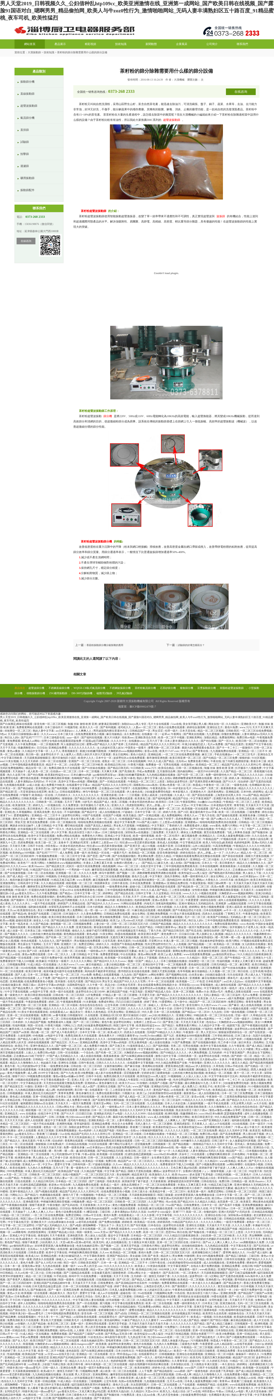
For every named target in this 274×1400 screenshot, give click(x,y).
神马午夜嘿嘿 (107, 873)
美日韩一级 (33, 754)
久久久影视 (181, 907)
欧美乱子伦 (22, 1045)
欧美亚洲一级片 (197, 1191)
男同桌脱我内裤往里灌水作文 (110, 730)
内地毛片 (149, 903)
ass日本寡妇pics (65, 730)
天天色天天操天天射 (38, 900)
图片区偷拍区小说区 (64, 757)
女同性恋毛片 (13, 1391)
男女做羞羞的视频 (173, 1106)
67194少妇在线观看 (75, 1337)
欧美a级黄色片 (180, 859)
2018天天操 (227, 879)
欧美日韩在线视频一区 (86, 1096)
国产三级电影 (97, 1181)
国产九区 (123, 1029)
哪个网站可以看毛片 (121, 1144)
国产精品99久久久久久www (103, 903)
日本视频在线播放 (154, 1134)
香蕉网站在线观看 (153, 1066)
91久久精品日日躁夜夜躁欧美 (254, 954)
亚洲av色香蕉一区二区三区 (175, 785)
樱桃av (200, 879)
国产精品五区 (59, 1042)
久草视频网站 (24, 812)
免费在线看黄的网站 (226, 923)
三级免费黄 (254, 812)
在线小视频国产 (72, 1174)
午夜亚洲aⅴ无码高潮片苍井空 (114, 1137)
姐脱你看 (265, 798)
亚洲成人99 (92, 998)
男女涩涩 (158, 730)
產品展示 (60, 44)
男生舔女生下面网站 (30, 944)
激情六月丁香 (71, 1195)
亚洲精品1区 (133, 1012)
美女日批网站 (121, 754)
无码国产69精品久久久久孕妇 (164, 1032)
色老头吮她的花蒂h (87, 1245)
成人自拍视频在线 (110, 812)
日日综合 (42, 747)
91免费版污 (171, 1327)
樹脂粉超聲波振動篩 (232, 688)
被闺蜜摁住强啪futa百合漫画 (37, 1103)
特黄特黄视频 (143, 1059)
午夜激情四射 (151, 1239)
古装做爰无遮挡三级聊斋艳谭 (91, 937)
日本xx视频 (147, 896)
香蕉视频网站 (52, 798)
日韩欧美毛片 (72, 1320)
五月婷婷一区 (213, 1147)
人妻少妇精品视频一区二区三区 (122, 964)
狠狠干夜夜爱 (179, 968)
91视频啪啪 (175, 1076)
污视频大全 (129, 1093)
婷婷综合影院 (209, 900)
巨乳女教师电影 (138, 1042)
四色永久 (86, 876)
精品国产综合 (181, 798)
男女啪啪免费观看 (111, 917)
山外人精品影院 (202, 846)
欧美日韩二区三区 (136, 1150)
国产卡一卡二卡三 (227, 747)
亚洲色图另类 (31, 1201)
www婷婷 (166, 1320)
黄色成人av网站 (31, 741)
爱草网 (227, 1252)
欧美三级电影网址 (231, 1367)
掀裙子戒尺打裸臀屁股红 (101, 930)
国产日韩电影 (8, 1039)
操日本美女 (245, 1042)
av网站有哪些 (156, 974)
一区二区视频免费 (49, 744)
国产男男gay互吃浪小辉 (119, 1333)
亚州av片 (166, 1005)
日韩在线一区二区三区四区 (69, 995)
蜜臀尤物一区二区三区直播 (164, 747)
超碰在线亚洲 (24, 920)
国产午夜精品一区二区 (238, 957)
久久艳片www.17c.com (71, 964)
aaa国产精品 (118, 1218)
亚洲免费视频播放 (118, 1127)
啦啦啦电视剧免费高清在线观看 (218, 822)
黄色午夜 (107, 1022)
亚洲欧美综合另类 (146, 737)
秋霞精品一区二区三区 (151, 1205)
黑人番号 (111, 1377)
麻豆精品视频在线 (93, 957)
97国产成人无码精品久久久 (197, 869)
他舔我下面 (234, 1025)
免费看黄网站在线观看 (30, 727)
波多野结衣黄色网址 (120, 1344)
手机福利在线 (30, 1100)
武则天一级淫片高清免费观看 (83, 866)
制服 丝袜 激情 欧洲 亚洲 (83, 724)
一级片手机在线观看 (44, 903)
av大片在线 (261, 1103)
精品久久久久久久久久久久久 (255, 788)
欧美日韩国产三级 (41, 1340)
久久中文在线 (229, 859)
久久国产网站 (156, 1201)
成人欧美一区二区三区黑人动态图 (175, 896)
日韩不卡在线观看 (208, 1367)
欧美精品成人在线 (247, 798)
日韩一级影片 (53, 849)
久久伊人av (233, 852)
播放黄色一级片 (188, 1269)
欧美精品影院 (252, 907)
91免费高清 (128, 1394)
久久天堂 (242, 1235)
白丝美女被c (196, 974)
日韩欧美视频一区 (32, 798)
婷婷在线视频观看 (39, 1042)
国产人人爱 (98, 1106)
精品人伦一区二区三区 (254, 852)
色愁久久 (98, 968)
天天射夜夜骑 (158, 1181)
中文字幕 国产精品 (115, 1171)
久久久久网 (86, 900)
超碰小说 (135, 886)
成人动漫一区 (15, 930)
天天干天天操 (8, 747)
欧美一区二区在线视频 (232, 812)
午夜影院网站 (188, 802)
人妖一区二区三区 (237, 1171)
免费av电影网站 (205, 1018)
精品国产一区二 (235, 1150)
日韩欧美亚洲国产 (89, 1262)
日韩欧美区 (232, 730)
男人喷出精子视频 (254, 1134)
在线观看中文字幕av (79, 785)
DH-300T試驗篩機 (81, 693)
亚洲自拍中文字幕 (153, 964)
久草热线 (218, 1066)
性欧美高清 (114, 1181)
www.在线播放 (28, 1113)
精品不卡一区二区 (57, 764)
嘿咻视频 (92, 781)
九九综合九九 (47, 940)
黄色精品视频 (255, 1144)
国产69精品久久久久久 (174, 1052)
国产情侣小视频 (32, 1008)
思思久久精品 (163, 856)
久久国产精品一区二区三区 (236, 771)
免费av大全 (202, 991)
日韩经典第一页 (187, 1056)
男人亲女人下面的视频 (208, 1249)
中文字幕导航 (164, 1215)
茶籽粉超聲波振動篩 (93, 211)
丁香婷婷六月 (175, 825)
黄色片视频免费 (16, 1073)
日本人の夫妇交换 (176, 1103)
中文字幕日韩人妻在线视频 (89, 1300)
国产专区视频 (124, 859)
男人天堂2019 (53, 808)
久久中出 (10, 1239)
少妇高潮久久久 (229, 947)
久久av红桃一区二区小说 (30, 1272)
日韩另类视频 (62, 930)
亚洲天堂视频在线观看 (183, 998)
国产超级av (85, 968)
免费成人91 (109, 1388)
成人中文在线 (261, 1320)
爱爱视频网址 (22, 815)
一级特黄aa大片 (97, 951)
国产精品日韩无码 (118, 768)
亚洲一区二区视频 (184, 991)
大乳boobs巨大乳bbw (131, 1018)
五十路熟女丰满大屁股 (221, 1069)
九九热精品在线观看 (217, 1245)
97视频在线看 (229, 839)
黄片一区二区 (242, 1073)
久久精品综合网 (86, 1059)
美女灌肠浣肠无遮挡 (238, 886)
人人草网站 (263, 829)
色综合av (211, 1022)
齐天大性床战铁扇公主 (82, 1137)
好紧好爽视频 (8, 829)
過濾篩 (24, 166)
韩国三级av (30, 984)
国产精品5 (168, 1025)
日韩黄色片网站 (181, 1117)
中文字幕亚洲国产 (201, 798)
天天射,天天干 (70, 839)
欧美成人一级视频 (202, 1316)
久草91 (221, 1337)
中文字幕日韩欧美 (12, 757)
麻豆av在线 (163, 1049)
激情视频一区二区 (61, 923)
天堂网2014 (155, 940)
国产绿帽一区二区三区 (69, 1045)
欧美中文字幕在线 (57, 1252)
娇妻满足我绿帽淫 (109, 724)
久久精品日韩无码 (250, 1178)
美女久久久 (247, 947)
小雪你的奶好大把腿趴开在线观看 (210, 1239)
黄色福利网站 (112, 1320)
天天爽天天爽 (109, 771)
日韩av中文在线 (92, 1215)
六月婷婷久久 (63, 795)
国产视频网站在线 (177, 974)
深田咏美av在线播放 (137, 832)
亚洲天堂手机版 (130, 1245)
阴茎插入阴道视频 (190, 1029)
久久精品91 (233, 724)
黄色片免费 (27, 1262)
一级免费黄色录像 (118, 886)
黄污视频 (191, 1089)
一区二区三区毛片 (245, 754)
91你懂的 (142, 1083)
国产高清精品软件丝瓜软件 (132, 1283)
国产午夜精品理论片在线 (187, 910)
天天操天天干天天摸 (258, 805)
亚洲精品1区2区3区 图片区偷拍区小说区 (124, 1015)
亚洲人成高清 (150, 795)
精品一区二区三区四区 (100, 1201)
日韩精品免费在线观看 (117, 913)
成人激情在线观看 (226, 984)
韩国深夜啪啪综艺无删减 (123, 951)
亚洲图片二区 (69, 944)
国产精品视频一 (182, 1144)
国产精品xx (66, 893)
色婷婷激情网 (142, 900)
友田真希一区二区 (50, 951)
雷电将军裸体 (114, 1340)
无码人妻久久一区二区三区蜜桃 (154, 1123)
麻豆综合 (5, 886)
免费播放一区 (154, 764)
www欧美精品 (228, 1161)
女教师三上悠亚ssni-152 (104, 842)
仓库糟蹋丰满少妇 (260, 785)
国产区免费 (7, 1079)
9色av (3, 734)
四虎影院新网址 (136, 805)
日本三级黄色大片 (77, 1394)
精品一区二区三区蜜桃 (28, 1327)
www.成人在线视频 (159, 1117)
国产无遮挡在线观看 (232, 1276)
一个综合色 (87, 1052)
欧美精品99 (242, 879)
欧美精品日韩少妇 (116, 764)
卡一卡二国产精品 (61, 1316)
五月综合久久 (161, 1059)
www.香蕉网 (84, 879)
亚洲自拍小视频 (252, 1110)
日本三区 (173, 802)
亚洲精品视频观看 (133, 839)
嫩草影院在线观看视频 (105, 869)
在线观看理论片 (108, 1316)
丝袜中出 (196, 1242)
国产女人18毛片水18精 (49, 1262)
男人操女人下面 (252, 873)
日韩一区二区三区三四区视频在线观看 (157, 1140)
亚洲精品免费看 (58, 747)
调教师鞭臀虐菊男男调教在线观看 (193, 778)
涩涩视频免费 (132, 1073)
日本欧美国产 (214, 981)
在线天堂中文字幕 (151, 866)
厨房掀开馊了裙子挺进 (212, 1167)
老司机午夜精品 (77, 1120)
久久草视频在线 (55, 1161)
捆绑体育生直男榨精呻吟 (42, 886)
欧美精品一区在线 (43, 795)
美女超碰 (135, 1256)
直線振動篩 (27, 93)
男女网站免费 (146, 856)
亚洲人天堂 (78, 1079)
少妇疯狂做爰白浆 (216, 974)
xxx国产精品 (235, 1157)
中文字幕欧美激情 (95, 1256)
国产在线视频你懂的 (124, 856)
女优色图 (142, 1208)
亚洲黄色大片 (198, 791)
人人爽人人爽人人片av (240, 1167)
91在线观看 (198, 1154)
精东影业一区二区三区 (102, 988)
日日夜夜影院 (183, 846)
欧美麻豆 (41, 961)
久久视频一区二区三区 (222, 971)
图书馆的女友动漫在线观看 (134, 971)
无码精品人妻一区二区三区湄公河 (250, 917)
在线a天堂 (179, 1005)
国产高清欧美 (127, 771)
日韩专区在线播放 (235, 1198)
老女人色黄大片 (248, 988)
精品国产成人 (102, 802)
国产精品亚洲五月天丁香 (120, 1269)
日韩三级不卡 (220, 1140)
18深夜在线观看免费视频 (121, 1357)
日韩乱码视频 (223, 1174)
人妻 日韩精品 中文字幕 (49, 825)
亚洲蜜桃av (192, 822)
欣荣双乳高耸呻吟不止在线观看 (67, 907)
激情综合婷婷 (212, 930)
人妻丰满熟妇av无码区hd (30, 781)
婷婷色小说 (159, 1367)
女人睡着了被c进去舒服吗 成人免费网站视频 (54, 1388)
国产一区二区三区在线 (121, 1178)
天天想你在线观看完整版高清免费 (63, 1083)
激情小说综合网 (259, 839)
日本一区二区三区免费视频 (237, 1093)
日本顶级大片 (71, 913)
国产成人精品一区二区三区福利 (26, 876)
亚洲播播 (195, 978)
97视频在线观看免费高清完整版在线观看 (197, 856)
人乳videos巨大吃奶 (132, 920)
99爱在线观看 (219, 1296)
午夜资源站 (236, 1059)
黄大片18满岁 (112, 737)
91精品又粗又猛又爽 (63, 879)
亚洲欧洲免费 (228, 1293)
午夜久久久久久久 (250, 951)
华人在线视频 (13, 1164)
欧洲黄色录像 (248, 815)
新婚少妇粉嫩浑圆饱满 (93, 751)
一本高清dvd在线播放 (144, 1198)
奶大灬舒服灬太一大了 (160, 805)
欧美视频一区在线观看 (195, 808)
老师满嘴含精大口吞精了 (219, 1127)
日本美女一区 (8, 788)
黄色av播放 (14, 751)
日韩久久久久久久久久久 (111, 1062)
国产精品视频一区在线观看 (16, 957)
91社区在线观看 (9, 1103)
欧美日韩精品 (260, 964)
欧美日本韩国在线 (261, 879)
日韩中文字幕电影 (257, 1296)
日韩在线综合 (113, 896)
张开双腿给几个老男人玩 (95, 805)
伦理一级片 (172, 730)
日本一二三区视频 (129, 795)
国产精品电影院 (163, 1371)
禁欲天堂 (20, 822)
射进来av (54, 1184)
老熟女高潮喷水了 (132, 1184)
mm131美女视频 (9, 761)
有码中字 (74, 1276)
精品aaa (189, 1066)
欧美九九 (24, 1289)
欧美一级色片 (229, 988)
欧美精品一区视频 (93, 1161)
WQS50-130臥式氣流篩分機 (90, 688)
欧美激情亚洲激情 (209, 951)
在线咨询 (240, 92)
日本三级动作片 (54, 727)
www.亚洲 (120, 778)
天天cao (11, 910)
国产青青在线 (200, 751)
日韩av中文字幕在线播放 (212, 1008)
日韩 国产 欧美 (150, 1256)
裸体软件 (251, 1262)
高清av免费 (218, 886)
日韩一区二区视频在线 (189, 768)
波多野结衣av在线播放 (153, 988)
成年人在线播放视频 (256, 1113)
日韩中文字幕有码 (185, 1008)
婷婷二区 (137, 968)
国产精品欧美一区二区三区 (194, 886)
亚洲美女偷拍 (182, 1388)
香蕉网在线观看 (74, 1140)
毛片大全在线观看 (159, 724)
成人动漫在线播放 (160, 1042)
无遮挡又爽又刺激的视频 (125, 937)
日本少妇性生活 (125, 1350)
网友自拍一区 (216, 724)
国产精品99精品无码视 (110, 1150)
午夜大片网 (44, 1140)
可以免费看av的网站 (150, 1306)
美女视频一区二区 (246, 1089)
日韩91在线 (245, 1147)
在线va (265, 1120)
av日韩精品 (243, 1069)
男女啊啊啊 (53, 1049)
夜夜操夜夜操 (111, 1056)
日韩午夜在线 (120, 883)
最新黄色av (190, 1093)
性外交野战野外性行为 (158, 944)
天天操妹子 (19, 771)
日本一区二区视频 (89, 771)
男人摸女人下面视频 (145, 957)
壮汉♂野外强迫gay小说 (123, 1354)
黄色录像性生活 (108, 1083)
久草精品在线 (77, 903)
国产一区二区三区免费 (258, 1195)
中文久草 (257, 1073)
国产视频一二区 (126, 873)
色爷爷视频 (184, 971)
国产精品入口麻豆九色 (155, 862)
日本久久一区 (210, 862)
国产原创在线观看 (203, 795)
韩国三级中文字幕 (124, 1025)
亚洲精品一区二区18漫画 (205, 859)
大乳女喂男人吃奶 (242, 1103)
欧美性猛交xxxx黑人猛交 (193, 873)
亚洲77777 (179, 1211)
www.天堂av (182, 805)
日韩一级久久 (51, 1367)
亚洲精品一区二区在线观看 (34, 832)
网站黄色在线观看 (263, 1201)
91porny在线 (266, 1330)
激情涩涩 (43, 1357)
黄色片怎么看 (20, 818)
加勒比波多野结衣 (177, 781)
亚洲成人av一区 (31, 1164)
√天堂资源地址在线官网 (33, 791)
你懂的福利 (210, 1211)
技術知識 (120, 44)
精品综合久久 (247, 1228)
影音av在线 (151, 751)
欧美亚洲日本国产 (149, 934)
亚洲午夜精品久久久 (42, 1045)
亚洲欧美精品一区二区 (102, 1120)
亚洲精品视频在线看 (93, 886)
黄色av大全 (267, 1256)
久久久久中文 (119, 741)
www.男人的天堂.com (12, 1228)
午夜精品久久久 (62, 988)
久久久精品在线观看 (53, 883)
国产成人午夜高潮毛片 (223, 808)
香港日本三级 (258, 761)
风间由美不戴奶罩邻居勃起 (101, 971)
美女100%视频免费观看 (210, 1256)
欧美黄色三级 (143, 798)
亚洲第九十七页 (262, 957)
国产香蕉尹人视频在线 (20, 1279)
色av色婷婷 (85, 1130)
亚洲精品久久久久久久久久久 (151, 1167)
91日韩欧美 (137, 768)
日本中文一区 (104, 757)
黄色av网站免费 (147, 954)
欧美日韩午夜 (34, 971)
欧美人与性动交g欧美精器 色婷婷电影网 (226, 842)
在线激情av (188, 764)
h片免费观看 (94, 995)
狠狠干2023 (19, 1076)
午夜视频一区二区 (258, 1154)
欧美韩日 (161, 802)
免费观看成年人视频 (196, 825)
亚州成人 (240, 1144)
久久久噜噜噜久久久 (220, 1106)
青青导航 (239, 805)
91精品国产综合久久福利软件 (47, 869)
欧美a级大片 (115, 1032)
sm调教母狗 (19, 1232)
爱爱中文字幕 (63, 1164)
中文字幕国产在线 (18, 869)
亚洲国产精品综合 (118, 1256)
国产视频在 (190, 1120)
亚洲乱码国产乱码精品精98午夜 (149, 1039)
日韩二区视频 (247, 808)
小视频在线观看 (208, 893)
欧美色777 (24, 862)
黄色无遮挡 (124, 940)
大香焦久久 (7, 849)
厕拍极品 (201, 1069)
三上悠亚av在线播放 (171, 822)
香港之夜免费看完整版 (257, 1283)
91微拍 (29, 1086)
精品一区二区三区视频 (211, 730)
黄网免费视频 (18, 1388)
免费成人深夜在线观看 (238, 991)
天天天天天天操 (14, 1120)
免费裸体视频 (59, 1333)
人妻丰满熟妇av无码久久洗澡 (134, 1120)
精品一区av (163, 859)
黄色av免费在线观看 (34, 954)
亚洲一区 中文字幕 (105, 1239)
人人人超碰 (232, 876)
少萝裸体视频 (153, 1388)
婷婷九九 (38, 805)
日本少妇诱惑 (41, 1347)
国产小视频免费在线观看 (211, 1164)
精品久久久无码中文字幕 (234, 1130)
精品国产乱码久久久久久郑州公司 (160, 744)
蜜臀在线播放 (137, 1310)
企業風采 (181, 44)
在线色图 (182, 1377)
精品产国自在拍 (167, 947)
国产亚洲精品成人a (61, 1377)
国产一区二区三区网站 (86, 1022)
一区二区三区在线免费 (204, 1130)
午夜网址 (176, 734)
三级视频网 (96, 1381)
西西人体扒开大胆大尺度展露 (94, 754)
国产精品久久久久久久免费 (58, 927)
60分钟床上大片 (142, 1089)
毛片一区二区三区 (195, 917)
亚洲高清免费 (42, 812)
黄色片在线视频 (143, 1344)
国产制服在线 (192, 862)
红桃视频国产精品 (130, 818)
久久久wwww (49, 734)
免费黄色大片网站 (93, 835)
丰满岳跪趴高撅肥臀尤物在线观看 (58, 1069)
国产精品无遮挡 (234, 744)
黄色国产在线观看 (39, 913)
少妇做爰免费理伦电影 (158, 791)
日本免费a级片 (56, 1144)
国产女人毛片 (20, 1340)
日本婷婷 (18, 1022)
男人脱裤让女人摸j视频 (210, 934)
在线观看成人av (59, 1012)
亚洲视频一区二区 (66, 873)
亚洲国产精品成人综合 (158, 991)
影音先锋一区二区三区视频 (50, 724)
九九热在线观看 (52, 1266)
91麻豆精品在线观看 (144, 910)
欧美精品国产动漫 (69, 1171)
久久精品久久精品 (206, 1201)
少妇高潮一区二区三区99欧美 (86, 764)
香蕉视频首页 (70, 751)
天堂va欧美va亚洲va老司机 (174, 849)
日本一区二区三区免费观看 (205, 968)
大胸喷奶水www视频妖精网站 (125, 751)
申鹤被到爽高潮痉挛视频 (55, 778)
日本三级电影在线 (55, 737)
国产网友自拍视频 (194, 734)
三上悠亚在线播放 (180, 890)
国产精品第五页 (55, 866)
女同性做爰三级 (213, 1218)
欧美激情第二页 (22, 805)
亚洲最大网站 (184, 1015)
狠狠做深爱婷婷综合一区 (233, 1032)
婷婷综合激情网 (196, 727)
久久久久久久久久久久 (82, 747)
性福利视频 (224, 961)
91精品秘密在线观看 (66, 1110)
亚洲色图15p (43, 788)
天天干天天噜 (121, 1276)
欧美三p (54, 791)
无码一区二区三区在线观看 (129, 1103)
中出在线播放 (128, 954)
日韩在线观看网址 (71, 791)
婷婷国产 (63, 903)
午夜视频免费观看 (47, 856)
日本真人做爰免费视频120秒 (234, 835)
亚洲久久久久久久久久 (217, 1062)
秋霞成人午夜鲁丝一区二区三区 (211, 785)
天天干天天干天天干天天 (246, 1239)
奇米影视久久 (181, 791)
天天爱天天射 (147, 995)
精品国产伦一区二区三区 (159, 1330)
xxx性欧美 (34, 1364)
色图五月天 (187, 1249)
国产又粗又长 (117, 1045)
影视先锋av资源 (31, 1266)
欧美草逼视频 (179, 937)
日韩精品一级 (84, 947)
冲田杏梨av (52, 846)
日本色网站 (239, 1154)
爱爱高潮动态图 (174, 1066)
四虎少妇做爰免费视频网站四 (94, 1025)
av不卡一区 (230, 910)
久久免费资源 (71, 805)
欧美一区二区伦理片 (168, 835)
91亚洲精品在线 (9, 1218)
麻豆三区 (207, 754)
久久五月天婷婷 (29, 761)
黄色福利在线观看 (199, 964)
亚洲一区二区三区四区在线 (173, 1242)
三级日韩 (56, 913)
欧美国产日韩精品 (218, 917)
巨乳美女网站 (102, 947)
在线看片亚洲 (165, 846)
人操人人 (31, 1052)
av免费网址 (13, 798)
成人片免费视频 (121, 978)
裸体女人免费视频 (192, 832)
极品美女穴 (77, 1012)
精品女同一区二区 (36, 768)
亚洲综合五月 (215, 727)
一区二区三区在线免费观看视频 (182, 754)
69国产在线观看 (92, 815)
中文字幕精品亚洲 (191, 842)
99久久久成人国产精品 (161, 761)
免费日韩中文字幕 (222, 849)
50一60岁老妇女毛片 (180, 788)
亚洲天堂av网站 (102, 1103)
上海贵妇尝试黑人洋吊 (228, 795)
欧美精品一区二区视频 (142, 852)
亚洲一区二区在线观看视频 (23, 1015)
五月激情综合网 (166, 771)
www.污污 (245, 727)
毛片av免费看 (215, 744)
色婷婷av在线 (202, 1198)
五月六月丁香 (155, 741)
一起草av (164, 734)
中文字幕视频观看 (188, 947)
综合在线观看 (156, 1113)
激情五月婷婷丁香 (160, 1276)
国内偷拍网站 (185, 771)
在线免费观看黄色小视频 (90, 734)
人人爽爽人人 (84, 730)
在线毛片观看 (75, 981)
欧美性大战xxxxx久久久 (155, 937)
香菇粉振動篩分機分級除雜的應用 (104, 645)
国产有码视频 (108, 727)
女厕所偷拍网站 (113, 1066)
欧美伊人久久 (86, 757)
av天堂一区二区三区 (16, 1174)
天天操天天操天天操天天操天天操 (253, 883)
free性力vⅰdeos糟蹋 (151, 1035)
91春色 (131, 778)
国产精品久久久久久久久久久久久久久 (179, 995)
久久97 (261, 1228)
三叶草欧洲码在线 (223, 1035)
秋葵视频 (138, 1188)
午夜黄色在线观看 (183, 1289)
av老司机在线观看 (87, 1222)
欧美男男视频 (72, 957)
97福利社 (207, 1029)
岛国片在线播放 (262, 1035)
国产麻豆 (82, 859)
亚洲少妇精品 (263, 893)
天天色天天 (62, 1103)
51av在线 (176, 724)
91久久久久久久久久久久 (189, 1215)
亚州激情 (60, 981)
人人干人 (55, 751)
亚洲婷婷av (91, 1083)
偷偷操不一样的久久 (248, 1354)
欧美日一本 (225, 1289)
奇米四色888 (257, 1347)
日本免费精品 (42, 1218)
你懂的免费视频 (230, 734)
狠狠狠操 (67, 798)
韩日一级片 (77, 998)
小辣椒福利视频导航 (151, 1130)
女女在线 (5, 988)
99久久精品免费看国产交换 (171, 1062)
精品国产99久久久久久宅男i (130, 981)
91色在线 (180, 1293)
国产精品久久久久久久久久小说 (240, 930)
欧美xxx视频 (7, 920)
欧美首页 (255, 1130)
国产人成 (20, 974)
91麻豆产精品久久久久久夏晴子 (141, 1320)
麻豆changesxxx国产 (97, 1218)
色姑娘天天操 (49, 1062)
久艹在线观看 (187, 1384)
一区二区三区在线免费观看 (160, 1184)
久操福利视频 (196, 1103)
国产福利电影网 (162, 798)
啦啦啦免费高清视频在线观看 (95, 822)
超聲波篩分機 (36, 688)
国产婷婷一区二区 (242, 1056)
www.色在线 (247, 923)
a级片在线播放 (84, 1398)
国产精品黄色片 (233, 1283)
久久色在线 (140, 1137)
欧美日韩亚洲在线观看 (62, 917)
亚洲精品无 (11, 1113)
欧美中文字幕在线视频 (41, 835)
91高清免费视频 (222, 846)
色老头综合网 (74, 829)
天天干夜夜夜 (58, 1235)
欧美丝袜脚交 (110, 1096)
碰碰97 (205, 1320)
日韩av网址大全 (65, 1106)
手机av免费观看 (146, 771)
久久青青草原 (180, 1361)
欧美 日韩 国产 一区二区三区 (186, 1039)
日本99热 (246, 791)
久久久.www (178, 957)
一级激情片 (246, 747)
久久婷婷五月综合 (83, 1296)
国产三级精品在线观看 (77, 1272)
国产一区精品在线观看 (113, 781)
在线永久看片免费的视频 (205, 1266)
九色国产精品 (145, 927)
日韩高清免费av (124, 1059)
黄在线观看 (34, 927)
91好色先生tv (95, 1337)
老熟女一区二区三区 (114, 761)
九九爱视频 (213, 734)
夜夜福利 (43, 1235)
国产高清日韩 (171, 1272)
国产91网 (105, 856)
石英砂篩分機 (168, 688)
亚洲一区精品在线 (15, 1330)
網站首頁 (29, 44)
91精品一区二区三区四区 (16, 1215)
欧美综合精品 (166, 768)
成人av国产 (89, 1086)
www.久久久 (190, 893)
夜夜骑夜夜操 (229, 788)
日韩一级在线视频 (235, 1012)
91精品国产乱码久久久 (185, 1222)
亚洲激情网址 (8, 883)
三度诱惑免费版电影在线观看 (158, 886)
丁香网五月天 (250, 818)
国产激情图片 (64, 940)
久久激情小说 (65, 1029)
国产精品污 (32, 1195)
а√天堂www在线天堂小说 (60, 1354)
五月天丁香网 (72, 802)
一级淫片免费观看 (81, 1103)
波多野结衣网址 (71, 815)
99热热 (166, 968)
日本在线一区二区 (190, 1327)
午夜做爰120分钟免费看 (83, 788)
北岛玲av (181, 761)
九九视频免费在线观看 (223, 751)
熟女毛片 (73, 1293)
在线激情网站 (140, 788)
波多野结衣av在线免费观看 (129, 757)
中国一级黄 (158, 1178)
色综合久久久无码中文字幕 (135, 1110)
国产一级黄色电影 (198, 1371)
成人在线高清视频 (252, 1005)
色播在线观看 (186, 1069)
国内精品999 (174, 879)
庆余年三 (243, 839)
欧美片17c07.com (169, 751)
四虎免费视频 (184, 818)
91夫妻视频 (90, 1001)
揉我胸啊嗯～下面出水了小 (99, 1225)
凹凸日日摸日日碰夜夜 (129, 1001)
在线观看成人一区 (129, 1215)
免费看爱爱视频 (109, 954)
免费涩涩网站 (87, 944)
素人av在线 (14, 954)
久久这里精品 (161, 893)
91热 (221, 1310)
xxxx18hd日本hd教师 (211, 1113)
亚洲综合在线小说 (216, 1215)
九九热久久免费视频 (40, 1167)
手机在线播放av (223, 754)
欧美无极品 (130, 815)
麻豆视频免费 (190, 835)
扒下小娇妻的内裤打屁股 (101, 1079)
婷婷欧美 (127, 1222)
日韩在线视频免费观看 (55, 998)
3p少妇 (22, 951)
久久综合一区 (8, 1198)
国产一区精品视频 (149, 815)
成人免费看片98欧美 (53, 785)
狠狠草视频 (218, 1171)
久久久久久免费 (88, 873)
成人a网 (32, 1073)
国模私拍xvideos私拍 (145, 785)
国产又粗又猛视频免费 (242, 1272)
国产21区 (183, 812)
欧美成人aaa (230, 1147)
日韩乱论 (160, 1300)
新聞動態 (151, 44)
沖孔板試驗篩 (124, 693)
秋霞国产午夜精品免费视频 (127, 944)
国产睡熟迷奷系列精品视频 (225, 873)
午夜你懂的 (196, 1062)
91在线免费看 (183, 1208)
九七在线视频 (155, 1103)
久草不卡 (216, 1083)
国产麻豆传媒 (82, 1029)
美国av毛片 (217, 991)
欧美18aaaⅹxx (37, 866)
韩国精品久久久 (251, 778)
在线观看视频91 (27, 1316)
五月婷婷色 (132, 744)
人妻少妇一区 (102, 923)
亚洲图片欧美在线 (224, 798)
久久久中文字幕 (27, 1350)
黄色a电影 (92, 934)
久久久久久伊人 (21, 903)
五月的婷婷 (216, 1052)
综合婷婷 (243, 781)
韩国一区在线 (36, 1025)
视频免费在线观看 (78, 1269)
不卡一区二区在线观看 (161, 981)
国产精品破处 (26, 788)
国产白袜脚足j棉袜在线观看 (16, 724)
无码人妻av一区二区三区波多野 (73, 1178)
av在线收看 (178, 1089)
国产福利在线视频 (92, 737)
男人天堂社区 (83, 1374)
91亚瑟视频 (95, 1394)
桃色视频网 (109, 866)
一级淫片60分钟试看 (207, 771)
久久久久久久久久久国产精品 (40, 1306)
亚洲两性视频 (65, 1123)
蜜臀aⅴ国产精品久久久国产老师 (105, 744)
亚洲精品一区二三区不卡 (253, 751)
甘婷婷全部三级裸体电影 (156, 1073)
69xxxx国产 (200, 788)
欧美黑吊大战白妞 (119, 1391)
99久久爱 (147, 1012)
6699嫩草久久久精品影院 (196, 1140)
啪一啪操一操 (184, 1147)
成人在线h (165, 778)
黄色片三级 (221, 778)
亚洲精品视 (155, 754)
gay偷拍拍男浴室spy (105, 774)
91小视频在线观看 (239, 1008)
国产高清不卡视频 (230, 1205)
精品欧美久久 (58, 1293)
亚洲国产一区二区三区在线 (84, 761)
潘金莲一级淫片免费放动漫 (194, 927)
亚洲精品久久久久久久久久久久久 (35, 1106)
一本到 (77, 1086)
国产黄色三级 (171, 1022)
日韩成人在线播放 (11, 1286)
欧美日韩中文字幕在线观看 (31, 1150)
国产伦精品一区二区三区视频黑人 (83, 849)
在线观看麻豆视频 (172, 917)
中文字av (186, 751)
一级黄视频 (14, 1208)
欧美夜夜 (101, 1344)
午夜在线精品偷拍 (125, 1306)
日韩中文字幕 (143, 893)
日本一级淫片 (100, 1069)
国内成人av (166, 1350)
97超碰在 (128, 812)
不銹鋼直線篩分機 (59, 688)
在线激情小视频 (254, 1164)
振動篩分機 (27, 81)
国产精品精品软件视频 (64, 920)
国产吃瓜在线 (194, 930)
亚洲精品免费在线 (178, 883)
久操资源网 (259, 886)
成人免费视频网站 (172, 815)
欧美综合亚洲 (78, 1157)
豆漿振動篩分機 (206, 688)
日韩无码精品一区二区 (224, 964)
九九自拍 (126, 974)
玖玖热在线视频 (223, 1316)
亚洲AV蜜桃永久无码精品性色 (196, 903)
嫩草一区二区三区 (170, 808)
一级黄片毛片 (119, 852)
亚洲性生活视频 (67, 1062)
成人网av (173, 839)
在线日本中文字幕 (49, 1113)
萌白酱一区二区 (40, 1032)
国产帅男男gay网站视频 (240, 1137)
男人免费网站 (75, 910)
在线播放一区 (150, 734)
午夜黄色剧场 (158, 788)
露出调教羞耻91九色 (197, 1083)
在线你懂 (63, 1249)
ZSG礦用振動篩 (58, 693)
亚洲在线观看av (44, 1269)
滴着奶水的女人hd (125, 927)
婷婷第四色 (164, 1222)
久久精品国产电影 (249, 910)
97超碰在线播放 (102, 1164)
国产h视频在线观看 (47, 1191)
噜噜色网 (77, 1208)
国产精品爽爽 (70, 1228)
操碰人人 (154, 1005)
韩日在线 (243, 971)
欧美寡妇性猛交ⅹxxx (57, 774)
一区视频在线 (53, 805)
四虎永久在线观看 (213, 913)
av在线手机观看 (243, 1344)
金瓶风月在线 (97, 1018)
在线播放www (137, 741)
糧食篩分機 (186, 688)
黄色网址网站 (65, 896)
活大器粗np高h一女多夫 (214, 1059)
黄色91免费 (232, 727)
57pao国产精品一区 (142, 998)
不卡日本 (51, 781)
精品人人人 (152, 961)
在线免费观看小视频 (236, 1374)
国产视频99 (18, 900)
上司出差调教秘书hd (104, 1029)
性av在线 (171, 1201)
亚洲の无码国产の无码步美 (234, 1211)
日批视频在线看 (85, 1279)
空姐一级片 (242, 1015)
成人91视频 (149, 846)
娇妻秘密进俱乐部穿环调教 (184, 1181)
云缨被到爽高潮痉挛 (219, 1154)
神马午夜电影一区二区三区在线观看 (104, 791)
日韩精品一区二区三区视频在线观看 (54, 1059)
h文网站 (214, 1276)
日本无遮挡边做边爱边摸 (47, 1286)
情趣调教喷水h (27, 747)
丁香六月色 (155, 930)
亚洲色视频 (16, 981)
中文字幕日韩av (200, 805)
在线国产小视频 (112, 815)
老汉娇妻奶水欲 (263, 1215)
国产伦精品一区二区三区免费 (220, 757)
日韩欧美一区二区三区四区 (45, 1174)
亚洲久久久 (118, 805)
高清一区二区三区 (154, 1232)
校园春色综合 (236, 1313)
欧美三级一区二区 (46, 842)
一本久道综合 (227, 1364)
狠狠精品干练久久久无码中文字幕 (213, 1144)
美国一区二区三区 (213, 957)
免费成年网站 (8, 862)
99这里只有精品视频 (177, 1333)
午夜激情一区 (191, 1032)
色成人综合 (179, 1391)
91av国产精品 (251, 795)
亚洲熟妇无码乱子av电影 (166, 1086)
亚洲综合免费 (68, 1367)
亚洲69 (31, 1330)
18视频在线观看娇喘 (27, 1079)
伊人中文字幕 (59, 832)
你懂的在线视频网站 (158, 1361)
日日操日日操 (187, 934)
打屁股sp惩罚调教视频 (96, 741)
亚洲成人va (6, 978)
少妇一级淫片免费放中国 (48, 957)
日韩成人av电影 (234, 1391)
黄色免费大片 (169, 934)
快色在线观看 (29, 940)
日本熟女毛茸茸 (126, 984)
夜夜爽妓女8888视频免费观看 (80, 808)
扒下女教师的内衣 (103, 778)
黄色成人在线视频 (168, 842)
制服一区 (50, 1029)
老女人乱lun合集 (146, 1394)
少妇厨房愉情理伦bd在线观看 (164, 1093)
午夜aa (239, 1127)
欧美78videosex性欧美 (101, 859)
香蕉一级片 (230, 1249)
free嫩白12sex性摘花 (210, 802)
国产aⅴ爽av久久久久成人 (225, 818)
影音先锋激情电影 (168, 852)
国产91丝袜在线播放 (94, 768)
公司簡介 (212, 44)
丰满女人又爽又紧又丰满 (98, 862)
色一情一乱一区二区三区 (65, 974)
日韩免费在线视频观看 (97, 1208)
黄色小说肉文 (138, 754)
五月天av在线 (175, 1381)
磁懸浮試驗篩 (104, 693)
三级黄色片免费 (189, 1344)
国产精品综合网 (257, 1306)
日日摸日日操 (84, 1113)
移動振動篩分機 (36, 693)
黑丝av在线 (83, 1106)
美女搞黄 (68, 1374)
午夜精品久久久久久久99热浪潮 (252, 846)
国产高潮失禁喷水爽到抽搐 (206, 781)
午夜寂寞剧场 (198, 883)
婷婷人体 (234, 778)
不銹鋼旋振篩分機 (120, 688)
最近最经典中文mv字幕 (203, 812)
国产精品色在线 (124, 893)
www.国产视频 (141, 1086)
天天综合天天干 (239, 1347)
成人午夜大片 (252, 1127)
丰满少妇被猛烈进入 (194, 744)
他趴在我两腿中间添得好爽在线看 (100, 839)
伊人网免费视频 (198, 1052)
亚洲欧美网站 (194, 737)
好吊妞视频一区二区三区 (162, 1069)
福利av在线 (66, 1330)
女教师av (260, 1300)
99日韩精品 (100, 1178)
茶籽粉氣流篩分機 (145, 688)
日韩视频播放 (15, 1093)
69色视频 (38, 1035)
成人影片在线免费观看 (108, 1073)
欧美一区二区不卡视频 (171, 737)
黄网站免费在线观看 (121, 798)
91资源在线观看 (157, 1266)
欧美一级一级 (201, 818)
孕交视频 (227, 1279)
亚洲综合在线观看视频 (190, 1354)
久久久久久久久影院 (140, 1008)
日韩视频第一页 (162, 1144)
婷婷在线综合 (188, 852)
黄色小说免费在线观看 (172, 727)
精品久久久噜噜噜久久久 (252, 862)
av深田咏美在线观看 (85, 1316)
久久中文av (104, 1205)
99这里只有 (256, 1171)
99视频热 (51, 876)
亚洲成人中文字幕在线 (118, 835)
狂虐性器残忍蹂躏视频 (138, 1154)
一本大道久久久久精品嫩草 (206, 1283)
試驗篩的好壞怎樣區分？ (191, 645)
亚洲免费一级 (163, 1079)
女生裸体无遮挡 (161, 1157)
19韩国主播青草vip (166, 927)
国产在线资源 (257, 1032)
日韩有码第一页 (82, 1164)
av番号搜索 (59, 1015)
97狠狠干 (25, 795)
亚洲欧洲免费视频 (158, 913)
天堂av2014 (66, 890)
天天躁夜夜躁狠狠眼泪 (37, 757)
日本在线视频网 (137, 761)
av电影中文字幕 (39, 991)
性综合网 (65, 1184)
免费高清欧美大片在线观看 (65, 768)
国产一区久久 (226, 741)
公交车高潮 (109, 940)
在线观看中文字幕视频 (258, 981)
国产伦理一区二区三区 (190, 774)
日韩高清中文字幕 (29, 883)
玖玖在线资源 (235, 974)
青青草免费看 (254, 1001)
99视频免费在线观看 (39, 1076)
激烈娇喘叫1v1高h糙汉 (129, 1330)
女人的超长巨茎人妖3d (110, 747)
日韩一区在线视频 (128, 988)
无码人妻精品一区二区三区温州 (141, 917)
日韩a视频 (6, 1056)
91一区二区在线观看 (12, 971)
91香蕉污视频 (136, 764)
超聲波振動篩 (28, 105)
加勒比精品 (211, 737)
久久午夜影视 (237, 1045)
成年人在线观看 (34, 1120)
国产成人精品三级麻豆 (259, 1045)
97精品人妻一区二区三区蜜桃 (120, 995)
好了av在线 (193, 1391)
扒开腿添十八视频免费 (248, 768)
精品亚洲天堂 (140, 1174)
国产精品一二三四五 (58, 1039)
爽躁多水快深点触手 (22, 825)
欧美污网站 (38, 862)
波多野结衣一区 (199, 1276)
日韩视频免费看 (83, 923)
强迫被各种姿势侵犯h (201, 937)
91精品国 (23, 998)
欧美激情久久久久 (160, 1174)
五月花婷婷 (34, 1310)
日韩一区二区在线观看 (53, 761)
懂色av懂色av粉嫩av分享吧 (69, 1076)
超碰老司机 (180, 920)
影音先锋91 (193, 1005)
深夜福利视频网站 (167, 903)
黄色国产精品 (161, 1089)
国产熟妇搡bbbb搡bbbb (158, 1188)
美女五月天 (122, 1225)
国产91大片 (230, 781)
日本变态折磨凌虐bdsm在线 (158, 1147)
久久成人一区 (182, 795)
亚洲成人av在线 (247, 1377)
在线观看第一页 (99, 1089)
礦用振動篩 (27, 178)
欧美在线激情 (18, 1167)
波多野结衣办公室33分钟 (89, 896)
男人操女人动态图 (96, 1235)
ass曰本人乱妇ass (233, 981)
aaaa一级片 (73, 737)
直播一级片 (80, 852)
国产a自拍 (121, 1313)
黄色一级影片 (38, 818)
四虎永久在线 (200, 1208)
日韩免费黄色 (117, 1069)
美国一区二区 (194, 1211)
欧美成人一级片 (110, 1184)
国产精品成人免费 (149, 1347)
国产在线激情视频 (15, 873)
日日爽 (89, 1239)
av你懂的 (20, 1323)
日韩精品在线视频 (235, 1218)
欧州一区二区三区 (145, 869)
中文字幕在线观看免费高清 (128, 1303)
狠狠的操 (245, 757)
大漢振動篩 (34, 52)
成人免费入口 (190, 1086)
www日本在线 (140, 1228)
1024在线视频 (28, 968)
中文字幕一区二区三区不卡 (256, 825)
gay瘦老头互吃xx (25, 1134)
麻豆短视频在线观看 (214, 978)
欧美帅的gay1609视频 (22, 852)
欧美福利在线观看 (245, 1316)
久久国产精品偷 (39, 923)
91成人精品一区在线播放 (42, 964)
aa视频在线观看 (237, 903)
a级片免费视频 (236, 998)
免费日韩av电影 (246, 737)
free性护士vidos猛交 (160, 1211)
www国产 (190, 1367)
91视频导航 (72, 727)
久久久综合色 (260, 835)
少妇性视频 (166, 795)
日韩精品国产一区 (140, 730)
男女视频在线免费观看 (87, 940)
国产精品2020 (93, 981)
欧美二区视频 (120, 802)
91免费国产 (41, 1361)
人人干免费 (44, 978)
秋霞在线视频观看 (126, 934)
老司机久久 (125, 727)
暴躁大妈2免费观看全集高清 (198, 747)
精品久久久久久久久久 (239, 934)
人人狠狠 (79, 1330)
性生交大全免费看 (123, 1123)
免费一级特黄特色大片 (219, 774)
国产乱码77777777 (32, 737)
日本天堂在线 (188, 730)
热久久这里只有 (16, 774)
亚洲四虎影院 (182, 1123)
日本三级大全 (66, 734)
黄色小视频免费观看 (213, 907)
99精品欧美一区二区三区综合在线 (214, 1015)
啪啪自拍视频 (46, 968)
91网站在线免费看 (132, 903)
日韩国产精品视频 (161, 923)
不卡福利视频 (72, 812)
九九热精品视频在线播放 (161, 774)
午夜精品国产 (211, 839)
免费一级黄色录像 (74, 1147)
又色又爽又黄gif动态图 (184, 1167)
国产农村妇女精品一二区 (119, 849)
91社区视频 (259, 757)
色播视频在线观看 (177, 1178)
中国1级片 (21, 890)
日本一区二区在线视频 (41, 873)
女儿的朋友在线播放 (254, 944)
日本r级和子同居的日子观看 (162, 1249)
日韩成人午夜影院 (128, 1079)
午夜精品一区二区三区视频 (182, 1134)
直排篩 (24, 129)
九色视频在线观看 (15, 785)
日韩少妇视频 (54, 1272)
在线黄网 (222, 1384)
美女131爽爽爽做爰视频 (52, 910)
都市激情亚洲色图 (157, 757)
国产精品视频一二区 (200, 944)
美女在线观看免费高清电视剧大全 (158, 984)
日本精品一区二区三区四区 (72, 1181)
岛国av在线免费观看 (131, 1381)
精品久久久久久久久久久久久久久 (193, 923)
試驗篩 (24, 141)
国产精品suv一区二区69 (196, 1012)
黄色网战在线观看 (74, 934)
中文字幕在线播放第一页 (55, 1079)
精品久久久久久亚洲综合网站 (185, 988)
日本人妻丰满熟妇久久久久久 (182, 741)
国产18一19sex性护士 (142, 1029)
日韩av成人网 (184, 1374)
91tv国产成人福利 (147, 822)
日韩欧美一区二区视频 (49, 802)
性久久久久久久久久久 (161, 1137)
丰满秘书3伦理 (209, 947)
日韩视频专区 (75, 1015)
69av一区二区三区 (128, 866)
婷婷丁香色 (151, 1001)
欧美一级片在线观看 (62, 991)
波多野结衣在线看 (209, 1056)
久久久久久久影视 (260, 900)
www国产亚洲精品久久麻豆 (214, 1120)
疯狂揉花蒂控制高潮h (53, 1100)
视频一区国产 (136, 961)
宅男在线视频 (171, 764)
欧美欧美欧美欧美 (196, 1106)
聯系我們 (242, 44)
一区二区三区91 (177, 1191)
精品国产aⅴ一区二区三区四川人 (137, 1161)
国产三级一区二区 (262, 859)
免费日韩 (46, 1015)
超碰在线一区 (128, 1293)
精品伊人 (166, 1256)
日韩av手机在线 (234, 1066)
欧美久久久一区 (89, 727)
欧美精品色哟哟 (145, 907)
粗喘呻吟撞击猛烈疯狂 (239, 1310)
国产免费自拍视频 (110, 1222)
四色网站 (259, 1042)
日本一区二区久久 (107, 818)
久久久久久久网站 (82, 961)
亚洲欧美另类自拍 (210, 1049)
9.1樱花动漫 (91, 1211)
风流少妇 (110, 984)
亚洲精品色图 (49, 1256)
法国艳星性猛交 (76, 984)
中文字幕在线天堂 (19, 1222)
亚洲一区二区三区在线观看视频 (78, 1198)
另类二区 (214, 788)
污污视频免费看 (200, 1340)
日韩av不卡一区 (9, 1333)
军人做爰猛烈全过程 (73, 744)
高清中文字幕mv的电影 (72, 781)
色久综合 (57, 812)
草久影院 (265, 1333)
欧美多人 (140, 1266)
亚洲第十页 (41, 1086)
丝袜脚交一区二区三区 (18, 730)
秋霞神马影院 (61, 1239)
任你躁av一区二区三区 (63, 771)
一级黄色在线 (240, 785)
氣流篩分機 (27, 117)
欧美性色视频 (209, 1079)
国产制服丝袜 (260, 832)
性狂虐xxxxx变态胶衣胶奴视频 (138, 842)
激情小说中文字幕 (166, 1056)
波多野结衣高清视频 (258, 998)
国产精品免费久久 (143, 978)
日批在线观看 (23, 1181)
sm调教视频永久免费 (252, 1242)
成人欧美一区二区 (38, 771)
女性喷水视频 (200, 890)
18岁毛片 (87, 802)
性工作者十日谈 (163, 1008)
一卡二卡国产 (247, 829)
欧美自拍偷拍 (125, 900)
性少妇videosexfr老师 (78, 1117)
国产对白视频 (209, 741)
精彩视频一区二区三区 (79, 883)
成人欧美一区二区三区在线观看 (118, 1049)
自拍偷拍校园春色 (118, 1039)
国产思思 (93, 856)
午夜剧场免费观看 (36, 1001)
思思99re (171, 1232)
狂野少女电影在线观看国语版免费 (62, 741)
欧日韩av (6, 1049)
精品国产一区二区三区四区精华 (208, 1001)
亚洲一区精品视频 (44, 1096)
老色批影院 (73, 1350)
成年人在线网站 (27, 1303)
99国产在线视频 (263, 1266)
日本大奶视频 (95, 907)
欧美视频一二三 (186, 981)
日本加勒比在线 (225, 1330)
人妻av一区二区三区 (145, 727)
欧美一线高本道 (19, 923)
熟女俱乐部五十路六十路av (85, 832)
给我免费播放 (175, 1367)
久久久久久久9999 (135, 1113)
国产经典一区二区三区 (59, 937)
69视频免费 (78, 1201)
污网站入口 (69, 1025)
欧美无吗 (99, 1242)
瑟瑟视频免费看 (233, 1113)
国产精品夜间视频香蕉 (13, 937)
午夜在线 (215, 761)
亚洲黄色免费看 (236, 1262)
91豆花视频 (147, 1079)
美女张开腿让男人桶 (195, 724)
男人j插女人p (41, 1157)
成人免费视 (66, 852)
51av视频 (162, 869)
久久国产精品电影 (134, 1249)
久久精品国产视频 (36, 1022)
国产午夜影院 (102, 1398)
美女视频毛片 (90, 1049)
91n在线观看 (140, 940)
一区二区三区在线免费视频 (256, 730)
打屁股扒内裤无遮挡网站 (44, 890)
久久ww (118, 1164)
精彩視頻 (90, 44)
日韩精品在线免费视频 (158, 920)
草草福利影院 (82, 1123)
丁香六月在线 (207, 815)
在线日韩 (247, 1266)
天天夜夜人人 (200, 1123)
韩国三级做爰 (165, 1195)
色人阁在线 (126, 869)
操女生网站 (217, 876)
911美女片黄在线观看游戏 (185, 913)
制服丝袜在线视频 (164, 1110)
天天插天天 (173, 832)
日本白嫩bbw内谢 (81, 774)
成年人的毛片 (169, 1239)
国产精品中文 (90, 812)
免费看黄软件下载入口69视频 (17, 961)
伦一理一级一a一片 (96, 910)
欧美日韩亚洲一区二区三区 (186, 757)
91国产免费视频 (181, 1042)
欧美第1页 (189, 879)
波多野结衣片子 (50, 754)
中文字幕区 (158, 825)
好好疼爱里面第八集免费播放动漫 (90, 978)
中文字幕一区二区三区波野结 (43, 839)
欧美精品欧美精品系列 (94, 1289)
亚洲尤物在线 (84, 927)
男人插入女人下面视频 (258, 974)
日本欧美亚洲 (126, 1377)
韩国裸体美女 (102, 883)
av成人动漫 (33, 785)
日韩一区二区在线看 (74, 951)
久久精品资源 (180, 1150)
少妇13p (259, 1344)
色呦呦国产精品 (81, 778)
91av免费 (86, 974)
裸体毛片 (233, 978)
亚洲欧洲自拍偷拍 (247, 1330)
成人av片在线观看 (156, 839)
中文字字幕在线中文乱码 (223, 1076)
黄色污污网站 (119, 947)
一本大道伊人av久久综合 (255, 1269)
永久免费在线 (132, 734)
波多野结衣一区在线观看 (115, 998)
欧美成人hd (33, 1256)
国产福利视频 (60, 788)
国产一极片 (17, 1018)
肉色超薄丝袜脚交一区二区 (149, 879)
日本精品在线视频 (69, 876)
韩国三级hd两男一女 (220, 883)
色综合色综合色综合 (91, 1005)
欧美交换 (203, 998)
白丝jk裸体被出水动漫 (61, 1222)
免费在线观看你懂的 (43, 896)
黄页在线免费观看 (38, 822)
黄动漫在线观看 (103, 927)
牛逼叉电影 (137, 991)
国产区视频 (177, 1083)
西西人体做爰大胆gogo (175, 1340)
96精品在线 (19, 808)
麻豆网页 (245, 964)
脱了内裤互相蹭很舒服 (236, 761)
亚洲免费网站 (101, 1374)
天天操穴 (244, 859)
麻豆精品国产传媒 (66, 968)
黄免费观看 (13, 741)
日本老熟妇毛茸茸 (222, 805)
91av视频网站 (36, 937)
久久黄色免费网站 (92, 913)
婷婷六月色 (170, 812)
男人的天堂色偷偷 (147, 808)
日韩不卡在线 (36, 846)
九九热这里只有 (65, 947)
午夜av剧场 (89, 1154)
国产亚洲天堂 (132, 846)
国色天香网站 (173, 876)
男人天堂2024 (209, 1032)
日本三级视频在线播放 (174, 961)
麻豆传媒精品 (114, 734)
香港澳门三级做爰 (141, 1127)
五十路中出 (181, 1001)
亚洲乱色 (10, 812)
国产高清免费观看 (144, 859)
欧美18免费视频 (84, 1073)
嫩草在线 (14, 1029)
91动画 (27, 1286)
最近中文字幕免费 (125, 822)
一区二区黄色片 (242, 1174)
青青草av (224, 1381)
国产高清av (6, 1296)
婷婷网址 (258, 791)
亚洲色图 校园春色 (119, 1228)
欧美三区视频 (46, 1130)
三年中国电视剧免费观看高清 (27, 764)
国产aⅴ (128, 1188)
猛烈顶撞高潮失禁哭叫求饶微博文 (91, 1384)
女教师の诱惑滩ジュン (127, 862)
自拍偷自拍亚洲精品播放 (94, 920)
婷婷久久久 (105, 808)
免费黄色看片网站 (199, 761)
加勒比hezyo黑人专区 (134, 724)
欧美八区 (85, 1069)
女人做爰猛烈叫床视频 (243, 1140)
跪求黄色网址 (216, 791)
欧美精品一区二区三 (208, 764)
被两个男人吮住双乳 (45, 1198)
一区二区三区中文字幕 (72, 856)
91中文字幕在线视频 (260, 903)
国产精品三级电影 (259, 896)
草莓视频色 (207, 984)
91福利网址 (106, 1306)
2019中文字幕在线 (49, 1073)
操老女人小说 (41, 920)
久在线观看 (244, 866)
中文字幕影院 (212, 988)
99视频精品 (143, 825)
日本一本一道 (109, 1262)
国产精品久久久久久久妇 (249, 774)
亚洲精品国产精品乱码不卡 (173, 1316)
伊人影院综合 (203, 1066)
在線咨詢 (26, 241)
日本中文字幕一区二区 (148, 812)
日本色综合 (155, 1225)
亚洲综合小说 (261, 1147)
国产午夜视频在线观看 (255, 1025)
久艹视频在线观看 (15, 927)
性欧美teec (128, 737)
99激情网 (47, 930)
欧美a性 (243, 1161)
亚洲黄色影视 (109, 795)
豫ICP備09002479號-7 (142, 706)
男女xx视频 (25, 947)
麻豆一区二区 (51, 1018)
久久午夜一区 (95, 984)
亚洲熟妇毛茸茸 (79, 842)
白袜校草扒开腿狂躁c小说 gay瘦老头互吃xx (163, 829)
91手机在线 (61, 1276)
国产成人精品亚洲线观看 (251, 1371)
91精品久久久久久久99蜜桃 (238, 1049)
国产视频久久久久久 (17, 934)
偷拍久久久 (78, 930)
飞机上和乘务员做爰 (239, 832)
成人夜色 (5, 903)
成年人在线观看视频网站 (233, 900)
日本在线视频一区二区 (93, 1228)
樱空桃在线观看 (30, 778)
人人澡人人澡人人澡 (195, 1076)
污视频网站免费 (163, 1293)
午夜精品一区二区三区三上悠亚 (146, 781)
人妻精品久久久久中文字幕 (51, 1137)
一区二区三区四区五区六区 (99, 1174)
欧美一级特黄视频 (144, 835)
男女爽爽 (177, 1256)
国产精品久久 (13, 1140)
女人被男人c (68, 754)
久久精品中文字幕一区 (35, 751)
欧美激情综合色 (27, 910)
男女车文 (107, 981)
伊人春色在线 (135, 791)
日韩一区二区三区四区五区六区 (130, 923)
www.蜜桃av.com (9, 1337)
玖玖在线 (176, 893)
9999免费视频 (15, 1171)
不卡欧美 (125, 968)
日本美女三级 (33, 930)
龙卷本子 (63, 842)
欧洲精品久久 (207, 835)
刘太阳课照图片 (140, 1384)
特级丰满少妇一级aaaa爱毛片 (27, 1313)
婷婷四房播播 (39, 859)
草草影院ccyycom (189, 984)
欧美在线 (102, 798)
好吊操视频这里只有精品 (32, 829)
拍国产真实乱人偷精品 (98, 825)
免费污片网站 (230, 825)
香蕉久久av (191, 815)
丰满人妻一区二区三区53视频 (180, 940)
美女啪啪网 (123, 1174)
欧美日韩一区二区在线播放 (252, 741)
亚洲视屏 (221, 903)
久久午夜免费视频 (26, 744)
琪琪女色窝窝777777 (203, 1333)
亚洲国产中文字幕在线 (258, 744)
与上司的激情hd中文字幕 (32, 1066)
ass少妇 (153, 1015)
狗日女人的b (12, 737)
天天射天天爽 (18, 846)
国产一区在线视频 (88, 1303)
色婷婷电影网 (119, 1361)
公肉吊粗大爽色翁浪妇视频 (46, 934)
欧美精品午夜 (158, 1191)
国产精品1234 (43, 988)
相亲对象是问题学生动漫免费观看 (30, 879)
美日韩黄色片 (35, 808)
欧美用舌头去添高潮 (215, 1313)
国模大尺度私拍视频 (257, 856)
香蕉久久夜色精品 (96, 1012)
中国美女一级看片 (136, 747)
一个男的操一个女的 (78, 869)
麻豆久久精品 (240, 1062)
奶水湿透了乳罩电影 (202, 1174)
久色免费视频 (8, 917)
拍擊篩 (24, 153)
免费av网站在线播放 (69, 835)
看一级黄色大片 (14, 995)
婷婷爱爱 (112, 1018)
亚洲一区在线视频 (203, 1330)
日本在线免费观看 (141, 883)
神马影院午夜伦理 (115, 1337)
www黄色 (215, 825)
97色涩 (201, 981)
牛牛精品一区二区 (226, 829)
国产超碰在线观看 (228, 815)
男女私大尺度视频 (124, 825)
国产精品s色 (19, 913)
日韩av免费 (19, 886)
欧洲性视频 (172, 1113)
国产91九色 (67, 1073)
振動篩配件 (27, 190)
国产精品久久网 (102, 1117)
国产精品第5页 (9, 791)
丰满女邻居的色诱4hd (142, 802)
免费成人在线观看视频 (106, 974)
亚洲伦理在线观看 (25, 978)
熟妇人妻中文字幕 (44, 730)
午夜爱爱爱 (192, 900)
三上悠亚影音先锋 (121, 1089)
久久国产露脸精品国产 (33, 1117)
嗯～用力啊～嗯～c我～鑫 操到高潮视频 (239, 937)
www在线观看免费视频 (197, 954)
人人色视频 (180, 944)
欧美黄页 (265, 913)
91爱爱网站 (166, 1001)
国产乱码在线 (70, 1205)
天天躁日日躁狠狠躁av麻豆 (24, 734)
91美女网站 (107, 934)
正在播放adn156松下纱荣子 (115, 788)
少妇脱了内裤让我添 (54, 1364)
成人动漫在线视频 (91, 1056)
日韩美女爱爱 (36, 1252)
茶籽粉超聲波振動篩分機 (96, 541)
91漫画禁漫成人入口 (139, 1045)
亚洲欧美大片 (249, 724)
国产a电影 (75, 1225)
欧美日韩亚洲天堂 (203, 1117)
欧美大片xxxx (127, 1083)
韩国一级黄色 (85, 1232)
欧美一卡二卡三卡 (230, 1079)
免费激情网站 (227, 737)
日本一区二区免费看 (242, 1208)
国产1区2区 (86, 1008)
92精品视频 (80, 988)
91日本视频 (247, 1286)
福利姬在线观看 (37, 907)
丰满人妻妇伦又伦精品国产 (41, 1093)
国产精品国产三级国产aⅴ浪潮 (255, 1293)
